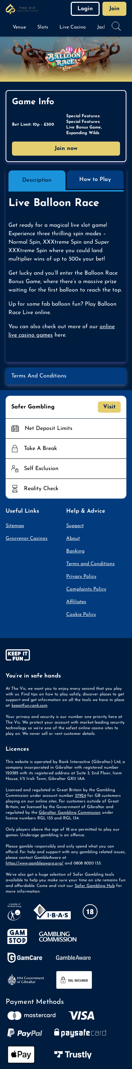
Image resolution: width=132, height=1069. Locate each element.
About (73, 538)
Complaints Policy (86, 589)
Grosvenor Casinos (27, 538)
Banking (75, 551)
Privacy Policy (81, 576)
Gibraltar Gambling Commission (70, 813)
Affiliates (76, 602)
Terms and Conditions (90, 564)
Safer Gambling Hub (95, 886)
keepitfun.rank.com (30, 706)
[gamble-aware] (66, 656)
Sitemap (15, 526)
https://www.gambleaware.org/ (34, 863)
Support (75, 526)
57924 (80, 796)
